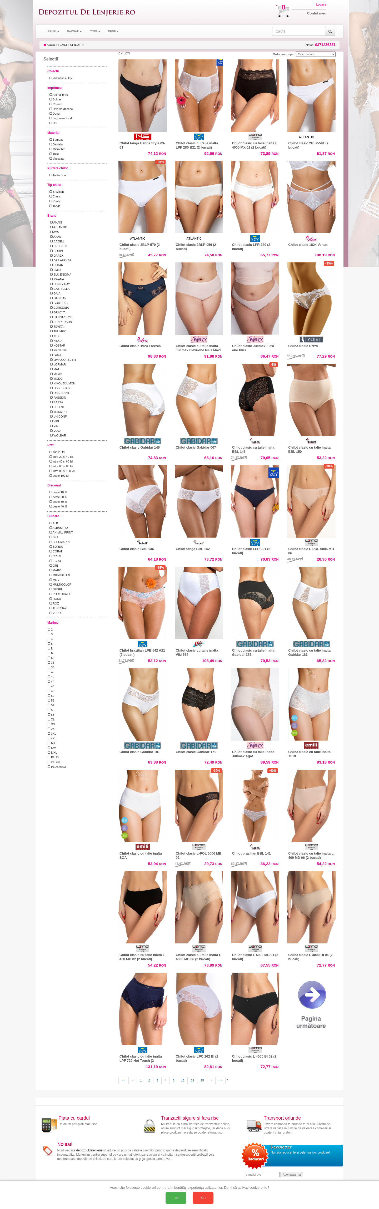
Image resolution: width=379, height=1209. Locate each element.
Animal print (58, 94)
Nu (203, 1198)
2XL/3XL (55, 762)
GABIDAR (57, 298)
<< (123, 1080)
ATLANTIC (57, 227)
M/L (52, 743)
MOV (53, 579)
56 (51, 710)
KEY (53, 336)
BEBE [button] (113, 31)
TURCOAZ (57, 608)
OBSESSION (59, 388)
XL (51, 719)
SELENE (56, 407)
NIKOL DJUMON (61, 383)
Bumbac (55, 139)
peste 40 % (57, 506)
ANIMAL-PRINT (60, 532)
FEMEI (62, 44)
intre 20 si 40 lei (60, 456)
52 (51, 700)
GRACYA (57, 312)
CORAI (55, 551)
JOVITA (55, 326)
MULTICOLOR (59, 584)
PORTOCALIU (59, 594)
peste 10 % (57, 492)
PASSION (57, 397)
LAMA (54, 355)
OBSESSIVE (59, 392)
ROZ (53, 603)
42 (51, 676)
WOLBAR (57, 435)
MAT (53, 369)
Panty (54, 201)
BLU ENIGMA (59, 274)
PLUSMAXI (57, 766)
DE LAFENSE (60, 260)
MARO (54, 570)
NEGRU (55, 589)
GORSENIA (58, 307)
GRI (53, 565)
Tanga (54, 205)
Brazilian (56, 191)
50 (51, 695)
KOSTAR (56, 345)
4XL (52, 738)
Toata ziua (57, 175)
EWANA (56, 279)
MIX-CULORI (59, 575)
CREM (54, 556)
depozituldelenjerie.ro (91, 1150)
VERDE (55, 612)
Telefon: (320, 45)
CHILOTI (75, 44)
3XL (52, 733)
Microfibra (56, 149)
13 (182, 1080)
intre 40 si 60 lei (60, 461)
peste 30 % (57, 501)
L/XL (52, 752)
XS (51, 724)
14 (192, 1080)
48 (51, 691)
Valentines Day (60, 78)
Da (176, 1198)
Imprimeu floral (60, 118)
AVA (53, 231)
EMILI (54, 269)
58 (51, 714)
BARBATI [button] (74, 31)
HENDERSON (60, 321)
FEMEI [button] (53, 31)
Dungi (54, 113)
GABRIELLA (58, 288)
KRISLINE (57, 350)
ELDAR (55, 265)
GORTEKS (58, 302)
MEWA (55, 373)
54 (51, 705)
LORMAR (57, 364)
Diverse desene (60, 108)
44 (51, 681)
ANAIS (55, 222)
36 (51, 662)
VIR (53, 426)
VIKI (53, 421)
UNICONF (57, 416)
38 (51, 667)
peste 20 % (57, 497)
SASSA (55, 402)
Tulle (53, 153)
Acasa (49, 44)
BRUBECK (57, 246)
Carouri (55, 104)
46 (51, 686)
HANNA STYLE (60, 317)
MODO (55, 378)
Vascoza (56, 158)
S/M (52, 747)
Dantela (55, 144)
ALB (53, 523)
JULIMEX (57, 331)
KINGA (55, 340)
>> (220, 1080)
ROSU (54, 598)
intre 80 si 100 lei (61, 471)
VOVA (54, 430)
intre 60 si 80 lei (60, 466)
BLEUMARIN (58, 541)
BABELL (56, 241)
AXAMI (55, 236)
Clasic (54, 196)
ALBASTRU (58, 527)
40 (51, 672)
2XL (52, 728)
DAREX (55, 255)
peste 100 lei (58, 475)
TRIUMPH (57, 411)
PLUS (53, 757)
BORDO (55, 546)
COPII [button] (95, 31)
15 (202, 1080)
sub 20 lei (56, 452)
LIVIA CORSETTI (62, 359)
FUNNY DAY (59, 284)
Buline (54, 99)
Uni (52, 123)
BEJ (53, 537)
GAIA (54, 293)
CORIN (55, 250)
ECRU (54, 560)
